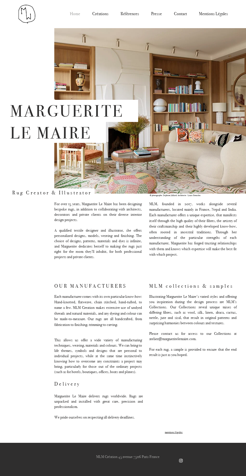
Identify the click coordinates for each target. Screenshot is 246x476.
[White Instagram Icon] (180, 460)
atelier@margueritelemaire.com (172, 338)
